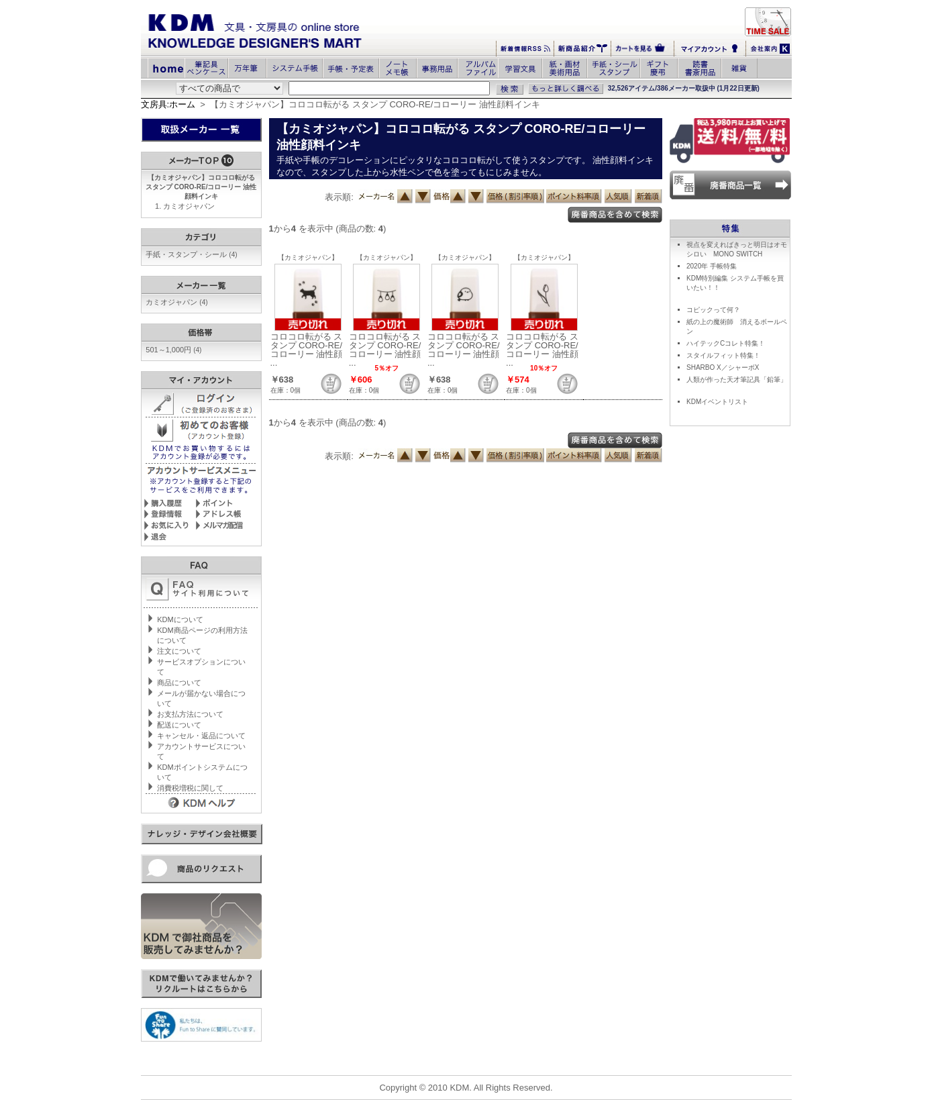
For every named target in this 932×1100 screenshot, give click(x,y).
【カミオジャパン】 (308, 257)
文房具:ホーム (168, 104)
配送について (179, 725)
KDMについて (180, 619)
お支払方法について (190, 714)
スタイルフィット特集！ (723, 355)
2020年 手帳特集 (711, 266)
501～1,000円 (173, 350)
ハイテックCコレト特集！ (725, 343)
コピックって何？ (713, 309)
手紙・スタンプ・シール (191, 254)
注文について (179, 651)
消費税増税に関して (190, 788)
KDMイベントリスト (717, 401)
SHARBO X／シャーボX (722, 367)
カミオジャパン (189, 206)
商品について (179, 683)
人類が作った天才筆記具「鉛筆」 (736, 379)
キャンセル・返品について (201, 736)
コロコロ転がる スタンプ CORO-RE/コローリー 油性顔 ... (306, 350)
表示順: (339, 197)
